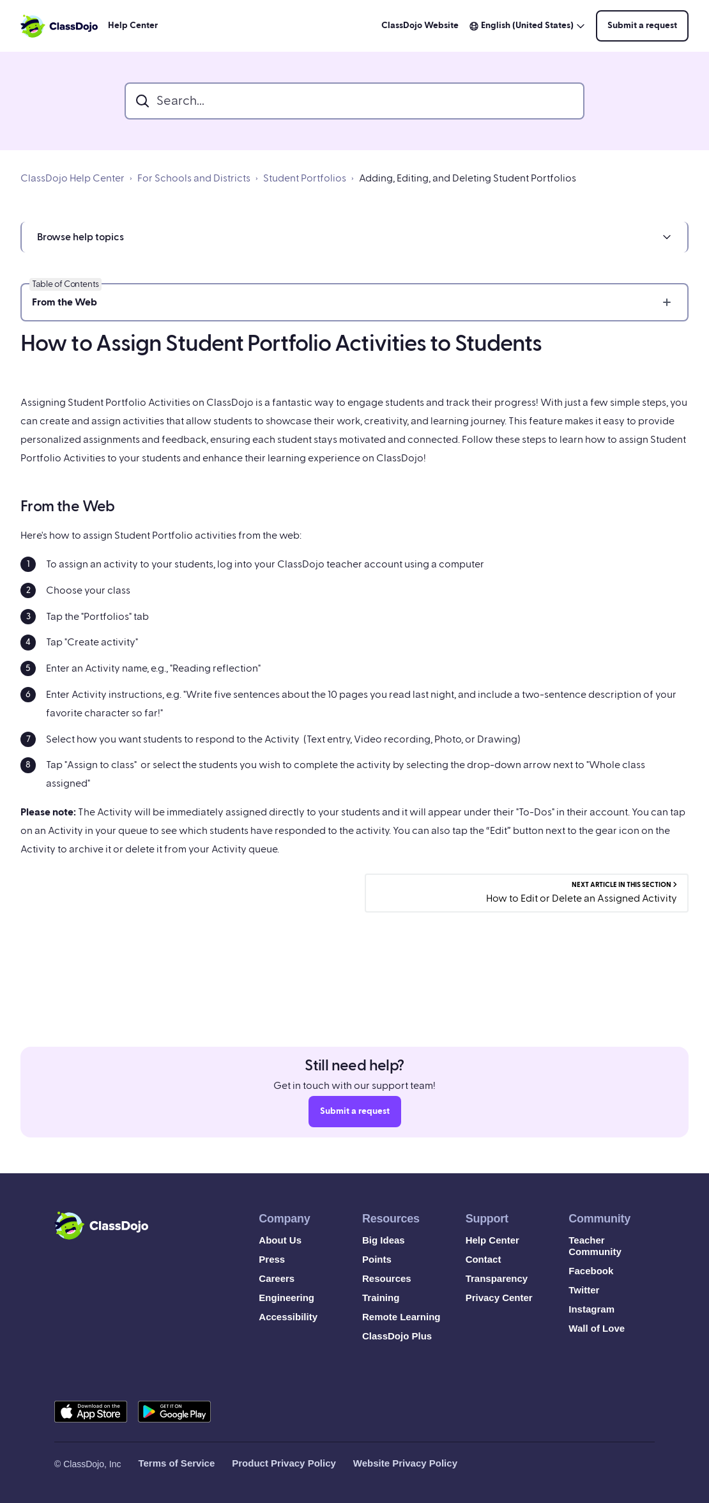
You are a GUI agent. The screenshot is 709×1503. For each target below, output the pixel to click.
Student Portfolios (304, 178)
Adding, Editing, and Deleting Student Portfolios (467, 178)
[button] (354, 237)
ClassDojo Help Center (72, 178)
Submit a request (642, 25)
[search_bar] (354, 100)
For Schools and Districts (193, 178)
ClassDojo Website (420, 25)
